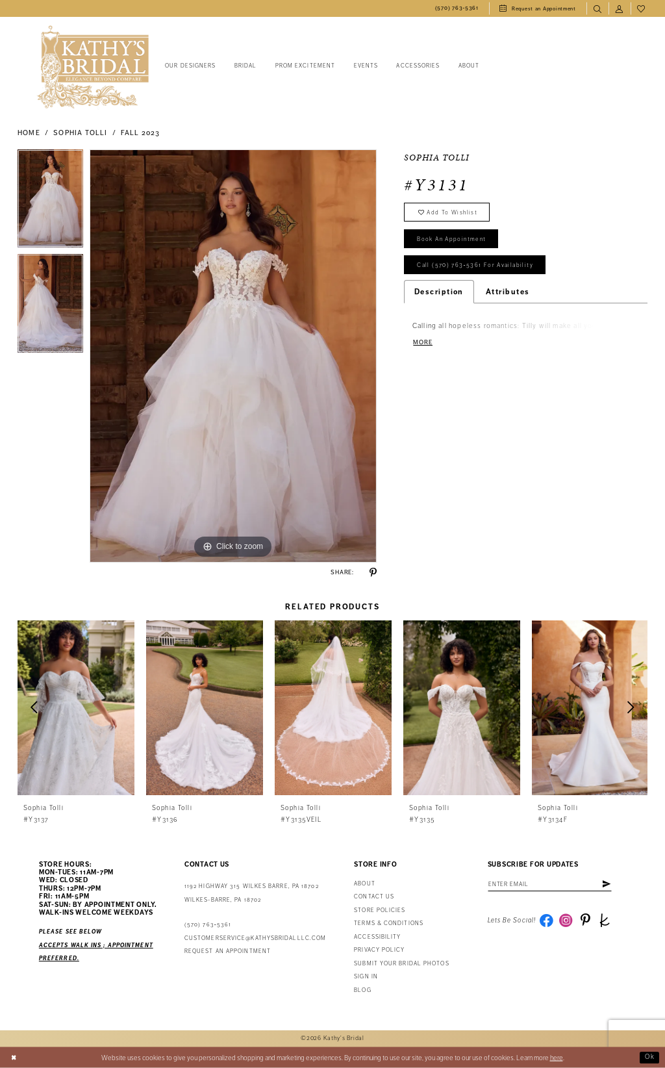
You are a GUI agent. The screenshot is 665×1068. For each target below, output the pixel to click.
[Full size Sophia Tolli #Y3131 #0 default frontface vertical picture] (233, 356)
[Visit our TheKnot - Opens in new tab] (608, 921)
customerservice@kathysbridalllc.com (255, 938)
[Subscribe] (613, 885)
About (364, 883)
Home (29, 133)
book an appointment (455, 241)
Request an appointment (227, 951)
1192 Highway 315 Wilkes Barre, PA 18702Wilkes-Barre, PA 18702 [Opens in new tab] (251, 893)
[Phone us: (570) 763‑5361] (457, 8)
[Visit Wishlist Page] (642, 8)
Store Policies (379, 910)
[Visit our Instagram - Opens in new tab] (567, 921)
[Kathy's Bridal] (92, 67)
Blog (362, 990)
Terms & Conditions (388, 923)
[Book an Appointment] (537, 8)
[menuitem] (457, 8)
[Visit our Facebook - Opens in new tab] (547, 921)
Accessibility (377, 937)
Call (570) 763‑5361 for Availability (478, 269)
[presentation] (76, 707)
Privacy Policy (379, 950)
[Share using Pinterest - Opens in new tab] (373, 573)
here (556, 1057)
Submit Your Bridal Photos (401, 963)
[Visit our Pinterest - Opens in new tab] (588, 921)
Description (439, 295)
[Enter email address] (553, 885)
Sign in (366, 976)
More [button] (423, 347)
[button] (620, 8)
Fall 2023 (140, 133)
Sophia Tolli (80, 133)
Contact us (374, 896)
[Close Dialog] (14, 1057)
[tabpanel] (50, 202)
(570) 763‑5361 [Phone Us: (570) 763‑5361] (207, 924)
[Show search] (597, 8)
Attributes (508, 295)
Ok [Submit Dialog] (649, 1057)
